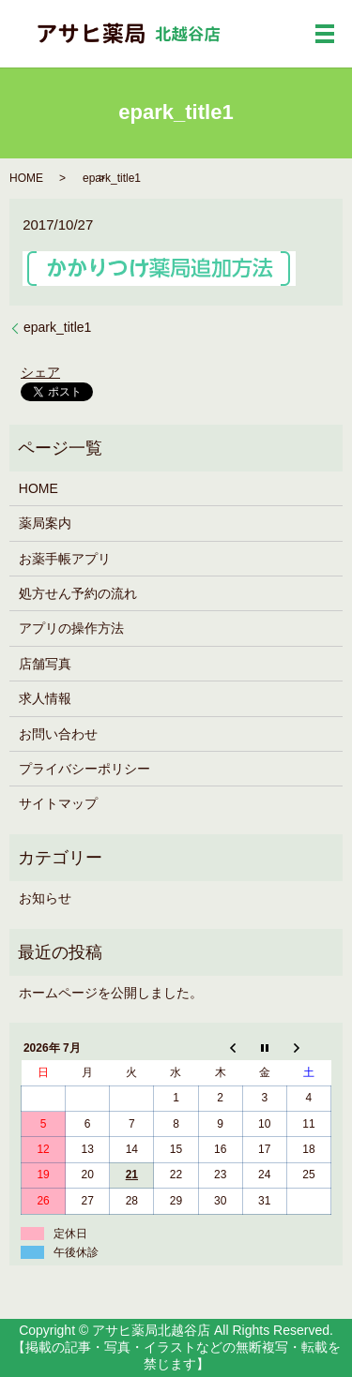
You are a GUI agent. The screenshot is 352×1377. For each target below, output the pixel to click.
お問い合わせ (58, 733)
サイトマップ (58, 803)
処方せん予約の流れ (78, 593)
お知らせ (45, 898)
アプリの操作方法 (71, 628)
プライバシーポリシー (84, 768)
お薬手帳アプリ (65, 558)
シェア (40, 372)
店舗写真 (45, 663)
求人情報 (45, 698)
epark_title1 (57, 327)
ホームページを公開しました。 (111, 992)
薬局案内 (45, 523)
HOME (26, 178)
